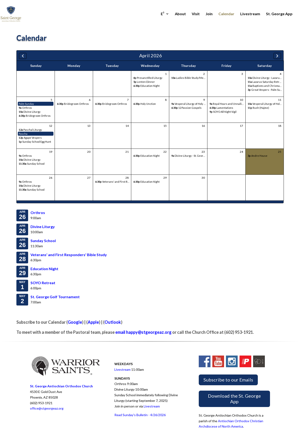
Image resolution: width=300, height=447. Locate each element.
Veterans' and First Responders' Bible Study (125, 181)
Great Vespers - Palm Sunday (267, 89)
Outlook (113, 322)
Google (75, 322)
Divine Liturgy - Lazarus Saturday (270, 77)
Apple (93, 322)
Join (209, 14)
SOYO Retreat (42, 282)
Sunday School (32, 163)
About (180, 14)
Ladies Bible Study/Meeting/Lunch (194, 77)
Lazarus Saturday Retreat (265, 81)
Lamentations (221, 107)
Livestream (250, 14)
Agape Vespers (30, 137)
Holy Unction (144, 103)
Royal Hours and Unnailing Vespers (232, 103)
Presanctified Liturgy (147, 77)
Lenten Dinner (144, 81)
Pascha (23, 133)
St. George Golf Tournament (55, 296)
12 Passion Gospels (186, 107)
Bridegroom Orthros (35, 115)
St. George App (279, 14)
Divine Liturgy (30, 111)
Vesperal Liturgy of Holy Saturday (270, 103)
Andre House (257, 155)
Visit (196, 14)
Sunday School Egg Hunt (35, 141)
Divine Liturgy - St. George (188, 155)
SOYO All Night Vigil (223, 111)
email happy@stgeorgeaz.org (143, 332)
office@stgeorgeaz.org (47, 408)
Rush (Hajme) (258, 107)
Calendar (226, 14)
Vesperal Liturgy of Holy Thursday (193, 103)
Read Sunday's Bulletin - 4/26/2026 (140, 415)
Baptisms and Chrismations (267, 85)
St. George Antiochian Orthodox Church (61, 386)
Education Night (146, 85)
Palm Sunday (26, 103)
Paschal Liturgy (30, 129)
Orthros (25, 107)
